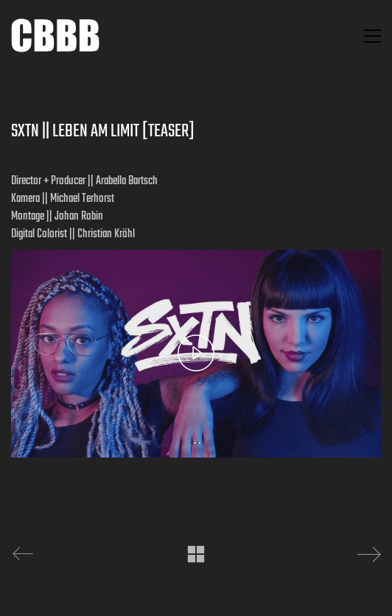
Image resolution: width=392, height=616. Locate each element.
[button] (372, 36)
